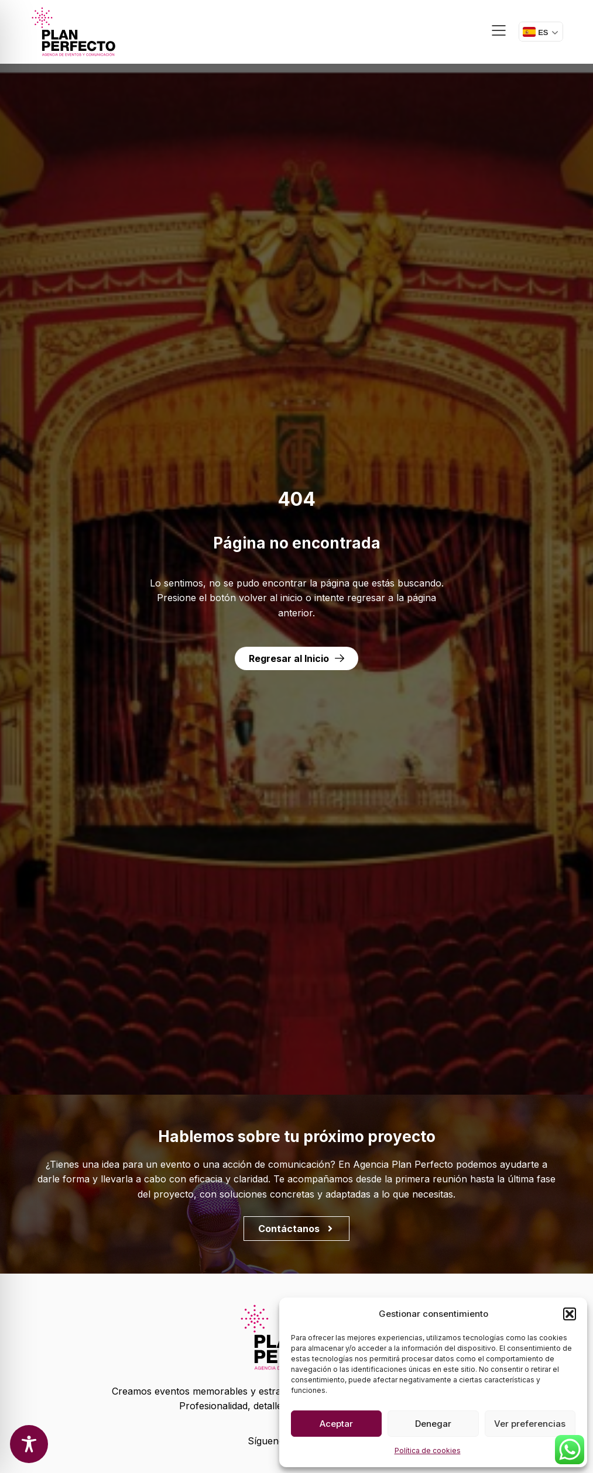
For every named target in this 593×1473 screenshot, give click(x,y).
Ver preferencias (529, 1423)
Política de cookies (428, 1450)
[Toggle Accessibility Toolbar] (29, 1444)
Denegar (433, 1423)
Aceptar (336, 1423)
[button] (569, 1314)
